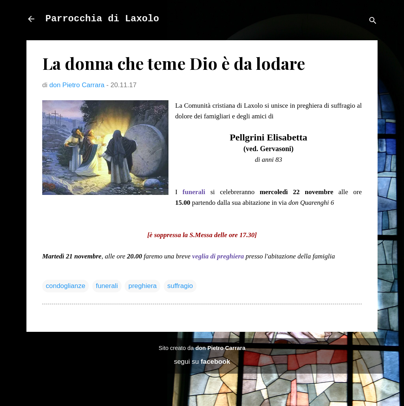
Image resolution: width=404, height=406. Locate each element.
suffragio (180, 286)
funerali (107, 286)
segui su (202, 361)
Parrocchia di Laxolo (102, 18)
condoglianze (65, 286)
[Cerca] (373, 21)
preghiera (142, 286)
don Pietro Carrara (220, 348)
